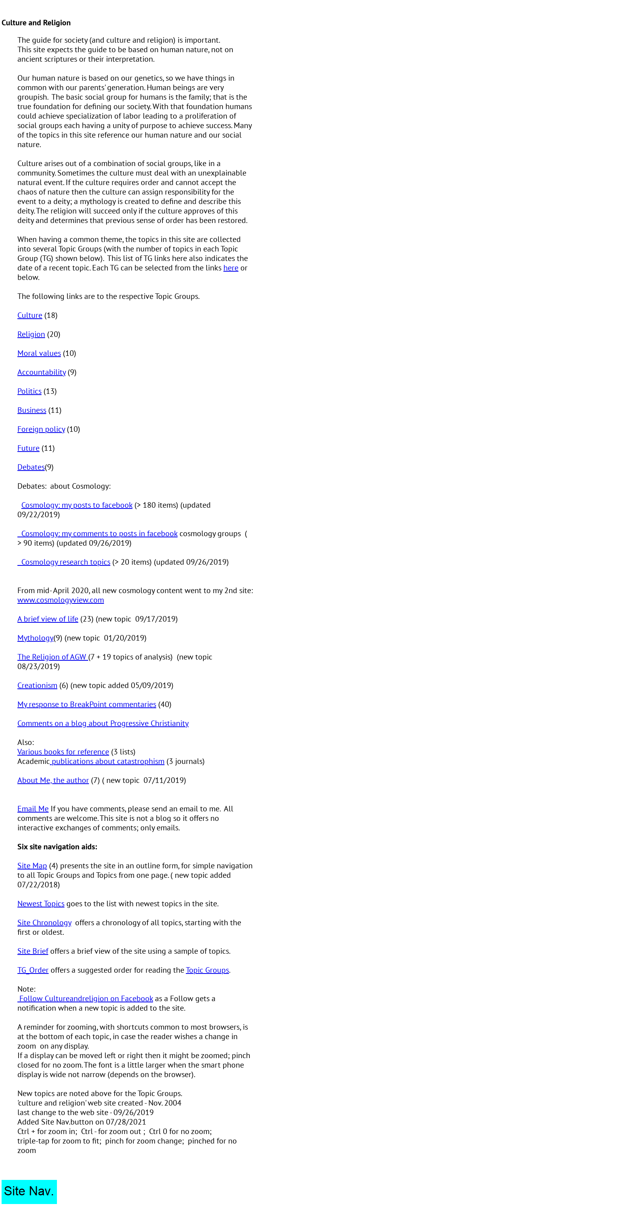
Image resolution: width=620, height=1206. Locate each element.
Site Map (32, 865)
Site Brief (32, 951)
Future (28, 448)
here (230, 268)
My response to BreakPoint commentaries (86, 704)
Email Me (33, 808)
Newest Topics (40, 903)
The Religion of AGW (52, 657)
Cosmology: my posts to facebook (76, 505)
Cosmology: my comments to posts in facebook (97, 533)
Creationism (37, 685)
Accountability (41, 372)
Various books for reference (63, 752)
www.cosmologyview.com (60, 600)
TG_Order (33, 970)
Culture (29, 315)
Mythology (35, 638)
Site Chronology (44, 922)
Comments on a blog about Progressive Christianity (103, 723)
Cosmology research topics (63, 562)
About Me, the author (53, 780)
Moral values (39, 353)
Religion (31, 334)
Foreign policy (41, 429)
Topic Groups (207, 970)
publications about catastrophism (107, 761)
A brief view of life (47, 619)
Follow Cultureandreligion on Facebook (85, 998)
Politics (29, 391)
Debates (31, 467)
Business (31, 410)
